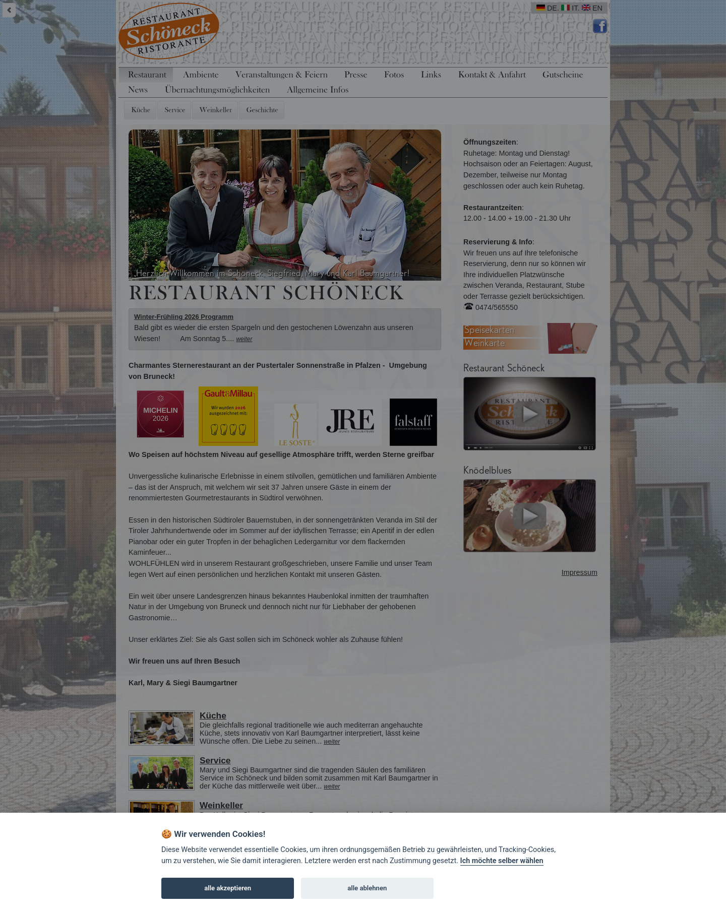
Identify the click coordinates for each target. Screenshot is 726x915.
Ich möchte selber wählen (501, 861)
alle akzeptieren (227, 888)
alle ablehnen (367, 888)
